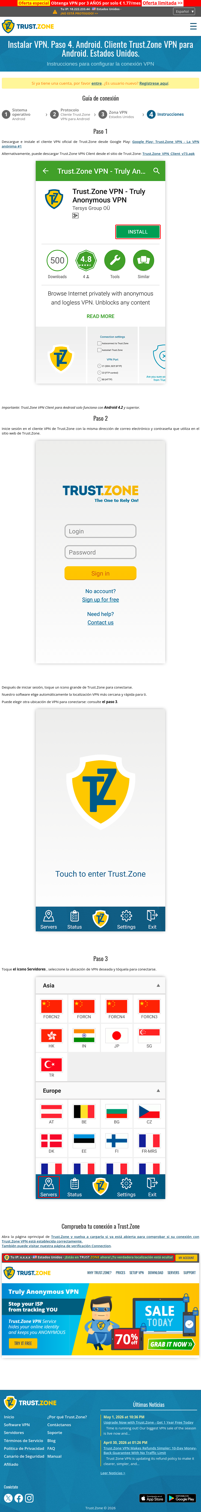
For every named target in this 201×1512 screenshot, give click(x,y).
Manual (54, 1456)
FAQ (51, 1448)
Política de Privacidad (24, 1448)
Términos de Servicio (23, 1440)
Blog (51, 1440)
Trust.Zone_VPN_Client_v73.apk (168, 153)
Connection (101, 1245)
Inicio (9, 1416)
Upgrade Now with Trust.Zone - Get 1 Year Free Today (148, 1422)
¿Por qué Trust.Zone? (67, 1416)
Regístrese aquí (153, 83)
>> (163, 3)
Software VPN (17, 1424)
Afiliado (11, 1464)
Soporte (54, 1432)
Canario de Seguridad (24, 1456)
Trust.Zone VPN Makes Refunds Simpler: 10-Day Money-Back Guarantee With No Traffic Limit (150, 1450)
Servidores (14, 1432)
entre (97, 83)
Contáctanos (59, 1424)
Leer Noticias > (112, 1473)
